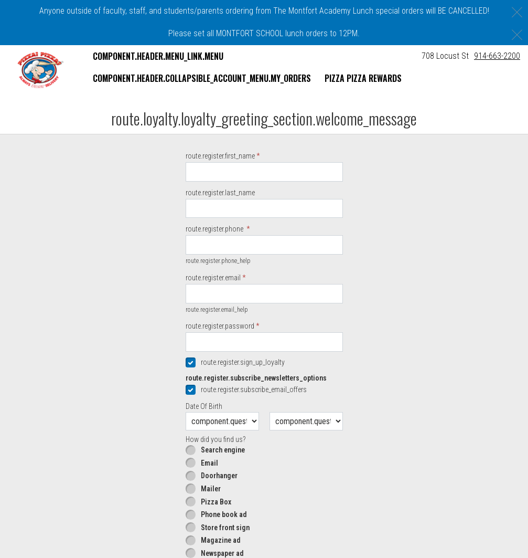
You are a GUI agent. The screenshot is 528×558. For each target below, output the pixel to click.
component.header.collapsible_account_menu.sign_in (195, 100)
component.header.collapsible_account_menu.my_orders (202, 78)
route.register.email (213, 320)
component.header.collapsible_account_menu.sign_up (196, 123)
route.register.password (220, 369)
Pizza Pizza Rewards (363, 78)
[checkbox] (264, 404)
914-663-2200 (497, 56)
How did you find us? (215, 482)
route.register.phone (215, 272)
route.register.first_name (220, 198)
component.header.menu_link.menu (158, 56)
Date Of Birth (204, 449)
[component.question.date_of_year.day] (306, 464)
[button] (40, 70)
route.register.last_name (220, 235)
